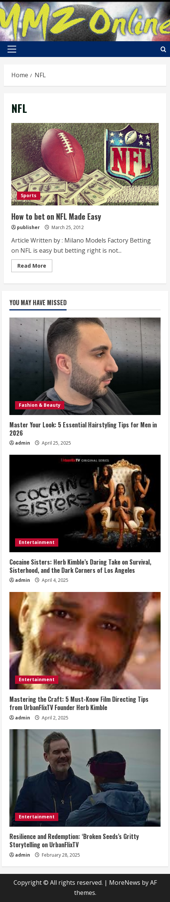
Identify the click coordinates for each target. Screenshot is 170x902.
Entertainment (37, 542)
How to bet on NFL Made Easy (85, 164)
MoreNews (124, 882)
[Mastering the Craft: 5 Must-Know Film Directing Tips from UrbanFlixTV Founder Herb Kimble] (85, 640)
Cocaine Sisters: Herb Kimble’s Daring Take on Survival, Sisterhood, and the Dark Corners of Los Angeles (80, 566)
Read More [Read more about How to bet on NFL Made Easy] (34, 267)
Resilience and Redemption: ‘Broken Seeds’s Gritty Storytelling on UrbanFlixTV (74, 840)
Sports (28, 195)
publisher (28, 227)
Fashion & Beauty (40, 405)
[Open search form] (163, 49)
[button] (12, 49)
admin (22, 443)
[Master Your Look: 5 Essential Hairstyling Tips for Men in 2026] (85, 366)
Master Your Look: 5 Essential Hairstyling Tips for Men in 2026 (83, 429)
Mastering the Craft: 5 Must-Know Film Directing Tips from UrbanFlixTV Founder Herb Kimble (79, 703)
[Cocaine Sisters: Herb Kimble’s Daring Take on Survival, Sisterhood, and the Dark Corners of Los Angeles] (85, 503)
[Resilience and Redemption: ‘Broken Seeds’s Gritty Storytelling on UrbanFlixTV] (85, 778)
